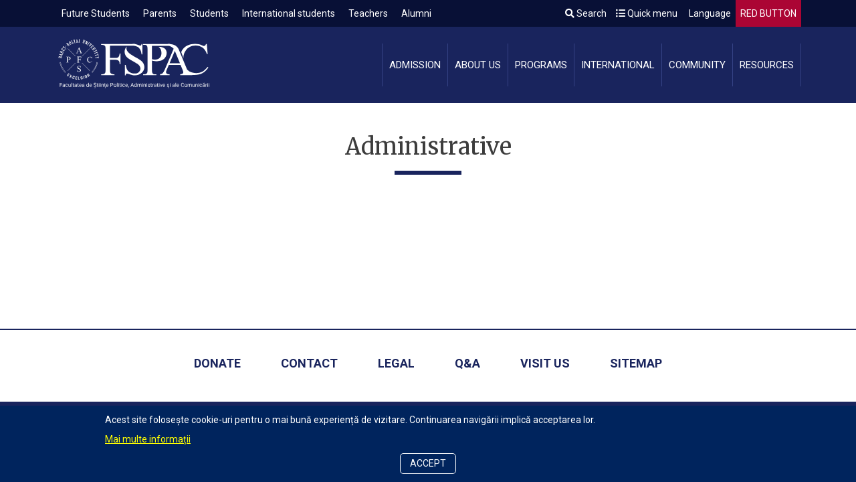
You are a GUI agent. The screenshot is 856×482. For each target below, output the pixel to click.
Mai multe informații (148, 439)
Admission (415, 65)
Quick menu (646, 13)
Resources (767, 65)
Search (586, 13)
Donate (217, 363)
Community (697, 65)
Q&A (467, 363)
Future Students (96, 13)
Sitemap (636, 363)
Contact (309, 363)
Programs (541, 65)
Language (709, 13)
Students (209, 13)
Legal (396, 363)
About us (478, 65)
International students (288, 13)
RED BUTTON (768, 13)
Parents (160, 13)
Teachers (368, 13)
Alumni (416, 13)
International (618, 65)
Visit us (545, 363)
